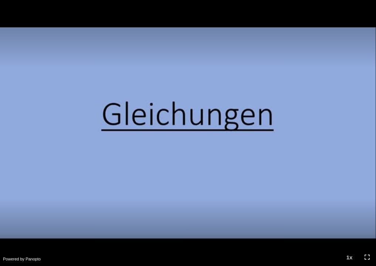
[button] (349, 257)
